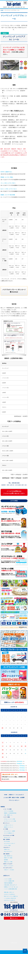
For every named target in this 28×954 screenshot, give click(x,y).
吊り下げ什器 (7, 841)
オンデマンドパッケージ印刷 (10, 821)
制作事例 (6, 859)
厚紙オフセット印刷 (8, 861)
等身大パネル (7, 849)
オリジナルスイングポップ (9, 843)
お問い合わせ (14, 918)
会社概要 (22, 797)
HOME (2, 10)
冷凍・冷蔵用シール (8, 815)
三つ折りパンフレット (8, 825)
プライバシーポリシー (14, 800)
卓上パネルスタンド (8, 851)
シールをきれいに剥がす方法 (10, 898)
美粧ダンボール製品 (8, 857)
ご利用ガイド (11, 794)
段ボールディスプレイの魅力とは (11, 896)
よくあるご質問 (7, 797)
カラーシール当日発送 (8, 811)
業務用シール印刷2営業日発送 (10, 813)
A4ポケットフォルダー (8, 865)
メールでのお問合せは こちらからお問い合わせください (14, 492)
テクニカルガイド (20, 794)
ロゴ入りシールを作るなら (9, 894)
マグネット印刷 (7, 845)
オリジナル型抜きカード (9, 833)
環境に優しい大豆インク (9, 892)
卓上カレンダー (7, 837)
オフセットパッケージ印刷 (9, 819)
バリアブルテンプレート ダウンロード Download (14, 291)
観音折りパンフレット (8, 827)
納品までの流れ (15, 797)
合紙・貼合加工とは (8, 855)
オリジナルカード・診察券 (9, 831)
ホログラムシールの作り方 (9, 900)
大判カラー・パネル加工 (9, 869)
